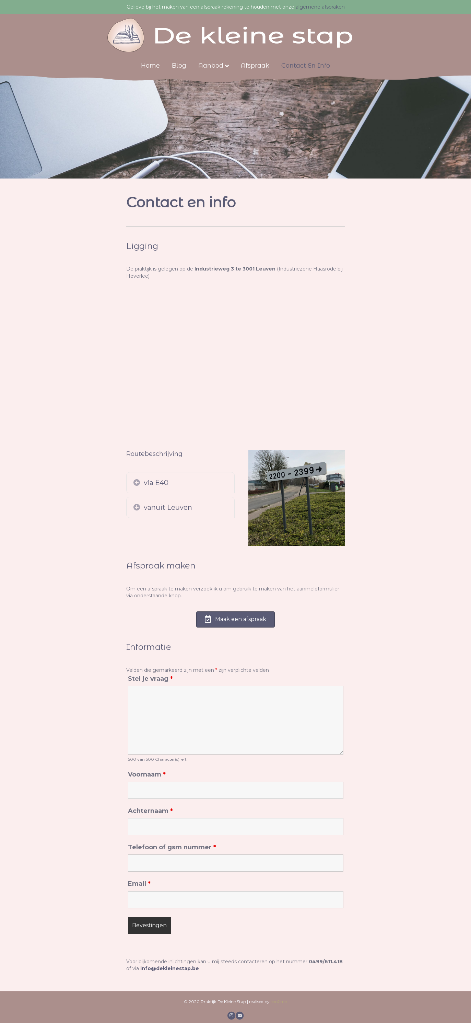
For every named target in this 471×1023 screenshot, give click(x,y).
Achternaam (150, 810)
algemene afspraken (320, 7)
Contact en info (305, 65)
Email (139, 883)
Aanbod (210, 65)
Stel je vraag (150, 678)
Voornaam (147, 774)
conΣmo (279, 1001)
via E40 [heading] (156, 483)
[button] (136, 482)
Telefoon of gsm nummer (172, 847)
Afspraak (255, 65)
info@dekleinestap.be (169, 968)
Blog (179, 65)
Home (150, 65)
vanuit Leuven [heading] (168, 507)
